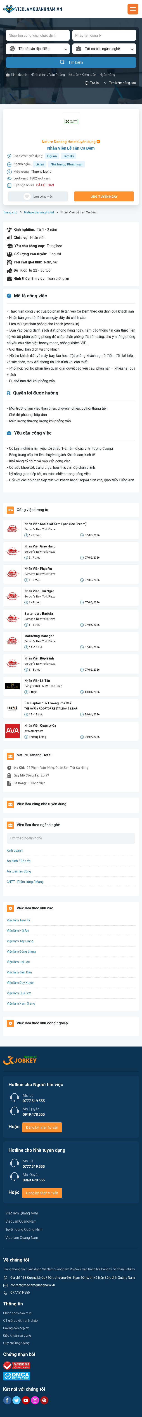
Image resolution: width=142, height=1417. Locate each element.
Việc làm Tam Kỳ (18, 920)
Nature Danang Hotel (39, 212)
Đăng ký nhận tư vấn (42, 1127)
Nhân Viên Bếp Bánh (39, 658)
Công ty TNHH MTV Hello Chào (43, 686)
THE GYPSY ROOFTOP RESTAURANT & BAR (51, 708)
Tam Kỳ (68, 156)
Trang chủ (10, 212)
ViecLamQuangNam (20, 1221)
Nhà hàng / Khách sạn (67, 164)
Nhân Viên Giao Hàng (40, 546)
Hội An (52, 156)
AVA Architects (33, 731)
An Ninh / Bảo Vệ (19, 861)
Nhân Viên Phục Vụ (38, 569)
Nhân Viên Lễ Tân (37, 681)
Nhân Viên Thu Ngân (39, 591)
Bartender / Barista (38, 613)
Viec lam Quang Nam (21, 1237)
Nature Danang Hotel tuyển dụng (71, 142)
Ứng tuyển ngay (104, 196)
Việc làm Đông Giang (21, 951)
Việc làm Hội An (18, 930)
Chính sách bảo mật (17, 1313)
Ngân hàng (107, 74)
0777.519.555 (20, 1292)
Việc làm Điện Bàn (19, 972)
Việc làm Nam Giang (21, 1003)
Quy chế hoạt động (16, 1343)
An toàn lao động (19, 871)
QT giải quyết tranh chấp (20, 1320)
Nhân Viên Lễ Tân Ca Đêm (71, 148)
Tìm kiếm (71, 62)
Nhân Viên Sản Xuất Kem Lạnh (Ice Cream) (55, 524)
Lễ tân (40, 164)
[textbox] (38, 48)
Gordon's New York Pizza (39, 529)
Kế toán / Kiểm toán (82, 74)
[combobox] (38, 48)
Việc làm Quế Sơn (19, 993)
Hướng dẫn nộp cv (16, 1328)
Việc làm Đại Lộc (18, 962)
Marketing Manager (39, 636)
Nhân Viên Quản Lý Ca (40, 725)
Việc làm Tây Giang (20, 941)
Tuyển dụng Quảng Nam (24, 1229)
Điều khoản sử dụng (17, 1335)
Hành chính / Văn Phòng (48, 74)
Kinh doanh (16, 75)
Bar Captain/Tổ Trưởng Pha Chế (47, 703)
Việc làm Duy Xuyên (21, 982)
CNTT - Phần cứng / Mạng (25, 882)
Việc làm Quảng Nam (21, 1213)
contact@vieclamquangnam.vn (32, 1285)
